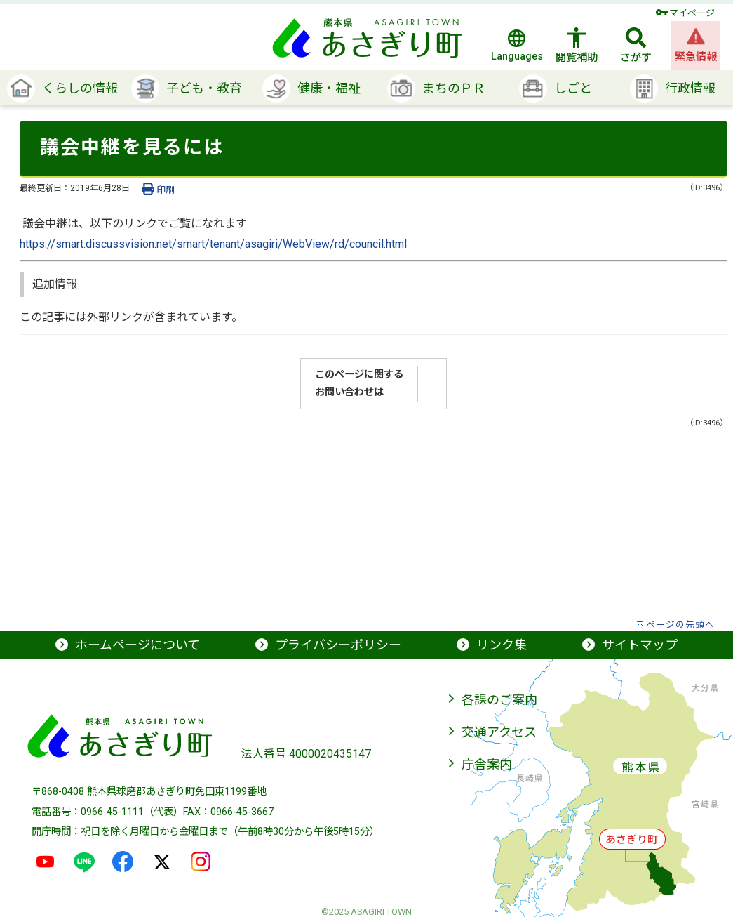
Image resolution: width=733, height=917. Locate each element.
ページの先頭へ (680, 624)
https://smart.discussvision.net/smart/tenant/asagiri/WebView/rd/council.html (213, 244)
